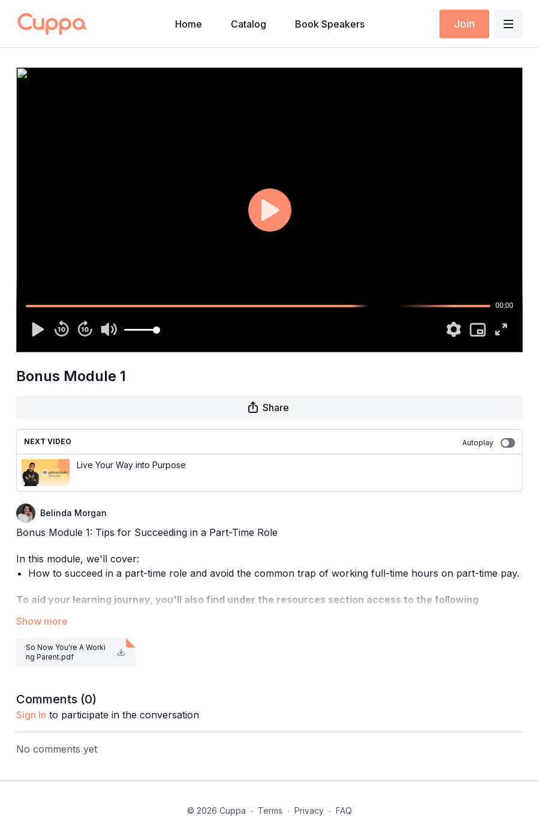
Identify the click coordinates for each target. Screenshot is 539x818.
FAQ (344, 810)
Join (464, 23)
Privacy (309, 810)
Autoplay (488, 443)
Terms (270, 810)
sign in (31, 715)
